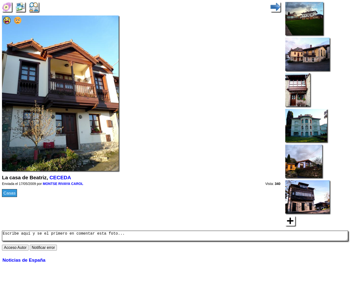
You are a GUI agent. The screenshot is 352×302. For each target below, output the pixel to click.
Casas (9, 193)
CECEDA (60, 177)
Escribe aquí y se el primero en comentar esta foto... (175, 237)
